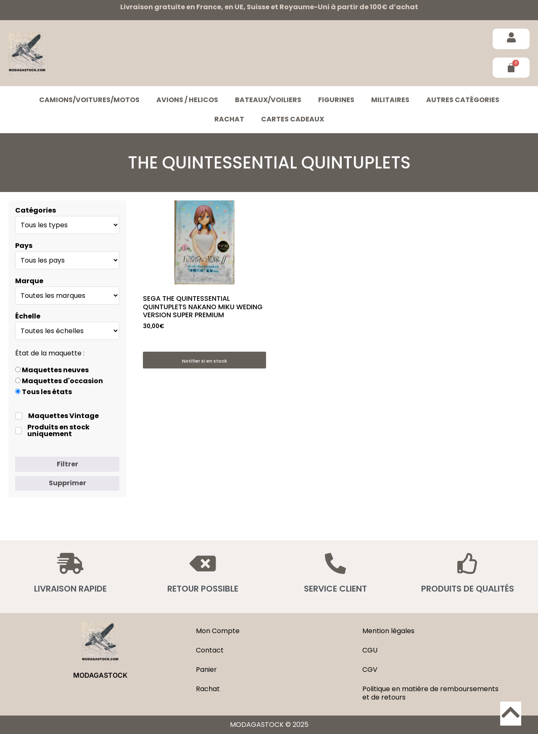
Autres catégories (462, 100)
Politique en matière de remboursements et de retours (430, 693)
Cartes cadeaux (292, 119)
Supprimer (67, 483)
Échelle (27, 316)
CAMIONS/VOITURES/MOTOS (89, 100)
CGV (369, 669)
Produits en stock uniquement (52, 430)
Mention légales (388, 631)
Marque (29, 281)
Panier (206, 669)
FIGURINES (336, 100)
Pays (23, 245)
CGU (369, 650)
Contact (210, 650)
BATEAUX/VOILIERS (268, 100)
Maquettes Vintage (57, 416)
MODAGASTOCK (100, 675)
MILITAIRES (390, 100)
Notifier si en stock (204, 361)
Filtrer (67, 464)
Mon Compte (218, 631)
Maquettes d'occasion (59, 381)
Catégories (35, 210)
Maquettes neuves (52, 370)
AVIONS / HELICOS (187, 100)
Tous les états (43, 392)
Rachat (229, 119)
